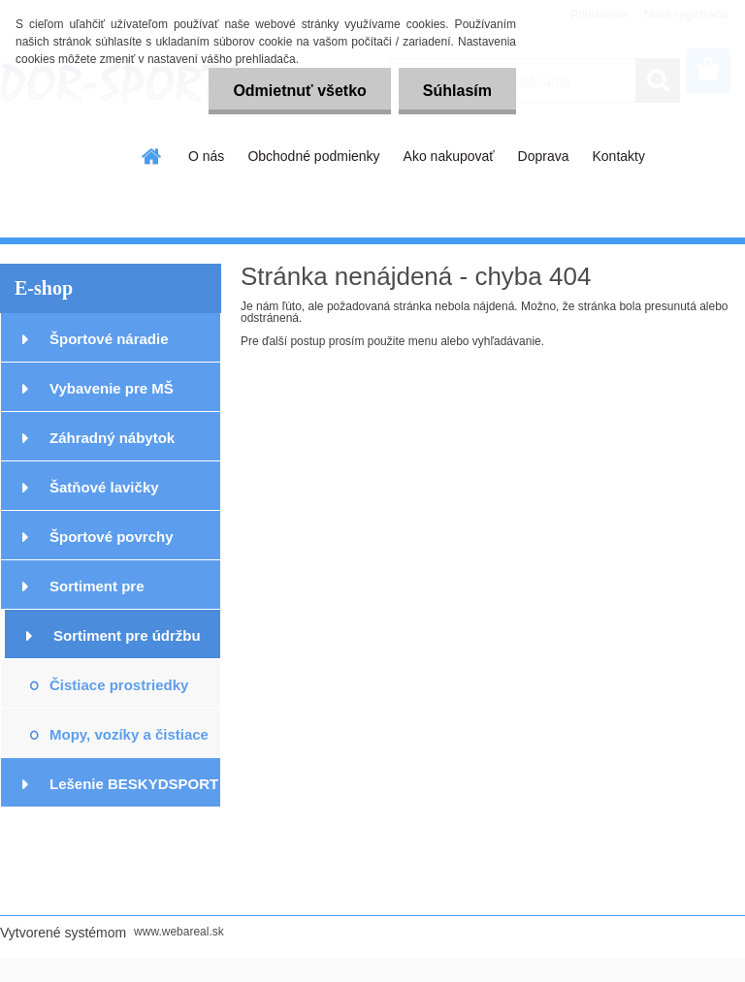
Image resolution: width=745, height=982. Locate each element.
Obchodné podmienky (313, 156)
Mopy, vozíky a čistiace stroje (129, 742)
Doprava (543, 156)
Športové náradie (109, 339)
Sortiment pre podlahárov (97, 594)
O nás (206, 156)
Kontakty (618, 156)
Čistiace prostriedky (118, 685)
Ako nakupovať (449, 156)
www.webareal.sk (179, 931)
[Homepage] (152, 156)
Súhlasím (457, 90)
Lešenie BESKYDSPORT (133, 784)
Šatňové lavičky (104, 487)
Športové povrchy (111, 536)
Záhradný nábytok (112, 437)
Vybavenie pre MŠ (111, 388)
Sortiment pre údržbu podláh (127, 643)
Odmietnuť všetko (299, 90)
